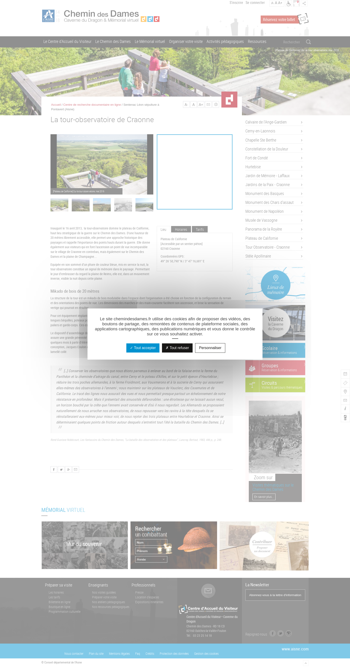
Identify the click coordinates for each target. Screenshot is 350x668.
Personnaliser (210, 348)
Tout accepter (143, 348)
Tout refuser (177, 348)
